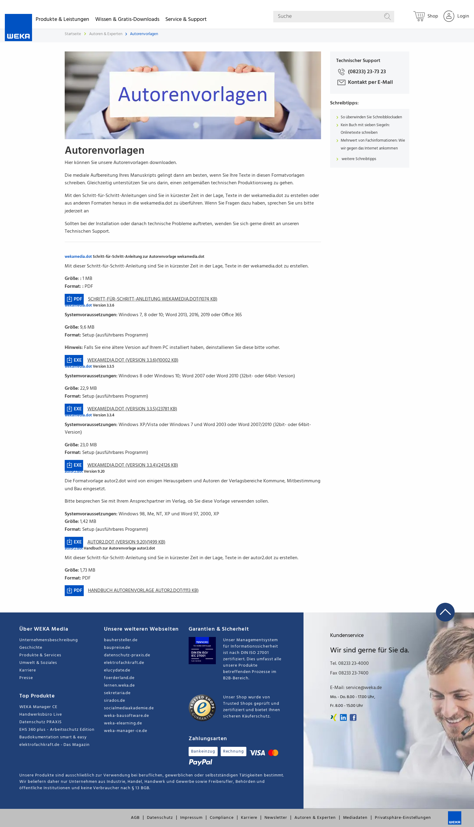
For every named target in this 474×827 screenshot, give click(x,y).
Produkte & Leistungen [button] (62, 20)
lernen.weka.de (119, 685)
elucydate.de (117, 670)
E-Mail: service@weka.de (356, 687)
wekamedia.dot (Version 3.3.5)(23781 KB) (132, 409)
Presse (26, 678)
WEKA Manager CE (38, 707)
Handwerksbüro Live (40, 714)
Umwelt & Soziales (38, 663)
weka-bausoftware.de (126, 716)
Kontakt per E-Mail (364, 82)
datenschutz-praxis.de (127, 655)
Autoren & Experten (106, 34)
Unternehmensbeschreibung (48, 640)
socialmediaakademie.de (129, 708)
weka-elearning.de (123, 723)
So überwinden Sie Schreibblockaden (371, 117)
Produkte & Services (40, 655)
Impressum (191, 817)
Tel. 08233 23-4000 (349, 663)
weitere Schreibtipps (358, 159)
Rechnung (233, 751)
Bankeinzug (203, 751)
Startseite (73, 34)
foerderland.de (119, 678)
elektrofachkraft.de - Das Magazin (54, 745)
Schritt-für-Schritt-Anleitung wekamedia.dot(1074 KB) (152, 299)
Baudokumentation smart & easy (53, 737)
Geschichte (30, 648)
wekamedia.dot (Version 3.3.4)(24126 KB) (132, 465)
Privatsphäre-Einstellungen (403, 817)
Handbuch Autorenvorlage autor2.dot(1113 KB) (143, 591)
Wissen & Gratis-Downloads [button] (127, 20)
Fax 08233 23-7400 (349, 673)
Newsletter (276, 817)
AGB (135, 817)
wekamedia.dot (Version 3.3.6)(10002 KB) (132, 360)
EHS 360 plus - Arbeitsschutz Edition (56, 730)
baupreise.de (117, 648)
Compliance (222, 817)
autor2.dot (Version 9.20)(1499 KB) (126, 542)
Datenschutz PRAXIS (40, 722)
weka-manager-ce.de (125, 731)
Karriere (27, 670)
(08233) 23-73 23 (361, 72)
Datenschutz (160, 817)
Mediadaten (355, 817)
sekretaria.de (117, 693)
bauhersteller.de (121, 640)
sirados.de (114, 700)
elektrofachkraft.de (124, 663)
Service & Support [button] (186, 20)
